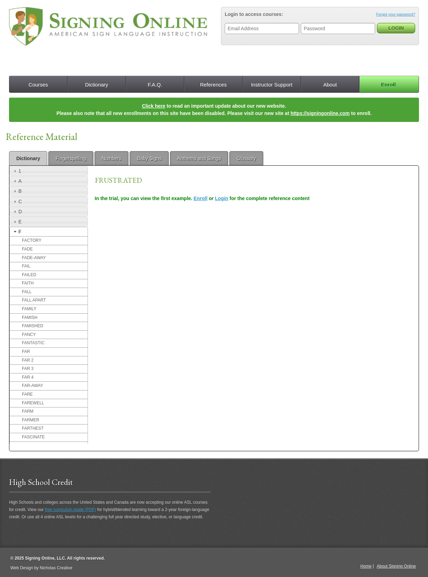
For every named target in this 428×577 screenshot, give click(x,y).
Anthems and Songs (199, 158)
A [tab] (17, 181)
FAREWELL (33, 403)
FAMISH (30, 317)
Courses (38, 85)
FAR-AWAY (32, 385)
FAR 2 (27, 360)
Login (221, 198)
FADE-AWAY (34, 257)
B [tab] (17, 191)
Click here (153, 106)
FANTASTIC (33, 342)
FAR (26, 351)
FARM (27, 411)
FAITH (28, 283)
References (213, 85)
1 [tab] (16, 171)
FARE (27, 394)
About (330, 85)
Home (365, 566)
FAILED (29, 274)
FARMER (30, 420)
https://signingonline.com (319, 113)
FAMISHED (32, 325)
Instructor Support (271, 85)
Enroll (388, 85)
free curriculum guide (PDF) (70, 509)
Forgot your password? (395, 14)
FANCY (29, 334)
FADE (27, 249)
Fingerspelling (71, 158)
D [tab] (17, 211)
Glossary (246, 158)
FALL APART (34, 300)
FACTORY (31, 240)
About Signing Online (396, 566)
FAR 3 (27, 368)
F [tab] (17, 231)
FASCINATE (33, 437)
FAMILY (29, 308)
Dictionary (96, 85)
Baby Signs (149, 158)
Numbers (112, 158)
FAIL (26, 266)
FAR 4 (27, 377)
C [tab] (17, 201)
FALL (27, 291)
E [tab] (17, 221)
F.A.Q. (155, 85)
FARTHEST (32, 428)
